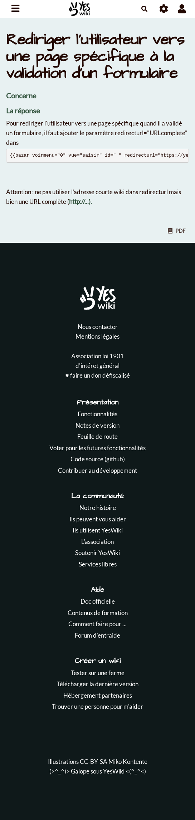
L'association (97, 541)
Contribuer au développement (97, 470)
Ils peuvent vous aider (97, 519)
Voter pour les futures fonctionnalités (97, 448)
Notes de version (97, 425)
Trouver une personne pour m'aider (97, 706)
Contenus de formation (98, 613)
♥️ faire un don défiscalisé (97, 375)
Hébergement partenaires (97, 695)
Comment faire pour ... (97, 624)
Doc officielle (98, 601)
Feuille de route (97, 436)
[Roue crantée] (164, 9)
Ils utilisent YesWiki (98, 530)
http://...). (80, 201)
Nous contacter (98, 326)
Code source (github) (97, 459)
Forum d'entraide (97, 635)
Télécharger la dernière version (97, 684)
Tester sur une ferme (98, 673)
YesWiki (114, 771)
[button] (182, 9)
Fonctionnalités (97, 414)
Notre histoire (97, 507)
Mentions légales (97, 336)
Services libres (98, 564)
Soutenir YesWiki (97, 552)
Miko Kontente (127, 761)
